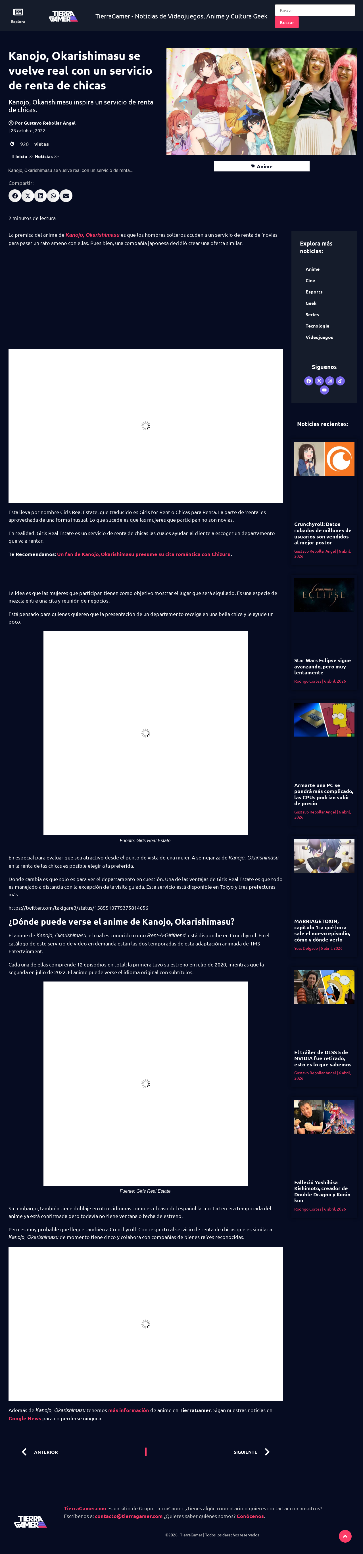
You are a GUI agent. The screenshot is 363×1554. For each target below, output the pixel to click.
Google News (25, 1418)
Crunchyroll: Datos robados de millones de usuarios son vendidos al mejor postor (323, 533)
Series (312, 314)
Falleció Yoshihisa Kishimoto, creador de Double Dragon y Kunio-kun (323, 1191)
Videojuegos (319, 337)
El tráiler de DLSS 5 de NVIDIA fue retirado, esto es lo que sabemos (323, 1058)
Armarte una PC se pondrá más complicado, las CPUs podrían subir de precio (323, 794)
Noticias (44, 156)
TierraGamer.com (85, 1508)
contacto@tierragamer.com (129, 1516)
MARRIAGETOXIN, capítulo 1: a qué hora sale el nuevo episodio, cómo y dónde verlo (322, 930)
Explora (18, 21)
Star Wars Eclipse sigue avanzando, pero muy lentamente (322, 666)
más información (128, 1410)
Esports (314, 292)
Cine (310, 280)
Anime (265, 166)
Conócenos (250, 1516)
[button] (15, 195)
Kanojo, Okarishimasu (93, 235)
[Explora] (18, 12)
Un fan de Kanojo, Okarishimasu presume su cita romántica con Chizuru (144, 554)
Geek (311, 303)
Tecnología (317, 326)
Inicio (19, 156)
